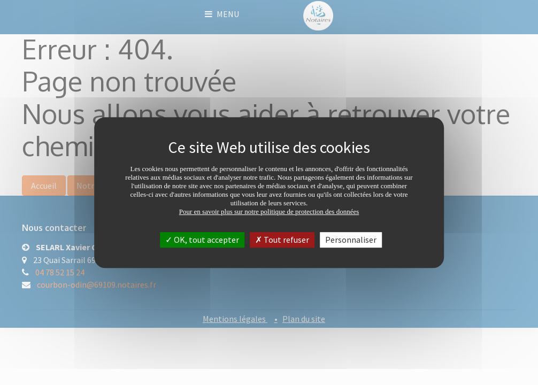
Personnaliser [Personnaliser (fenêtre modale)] (350, 239)
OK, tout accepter (202, 239)
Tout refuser (282, 239)
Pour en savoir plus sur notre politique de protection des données (269, 211)
